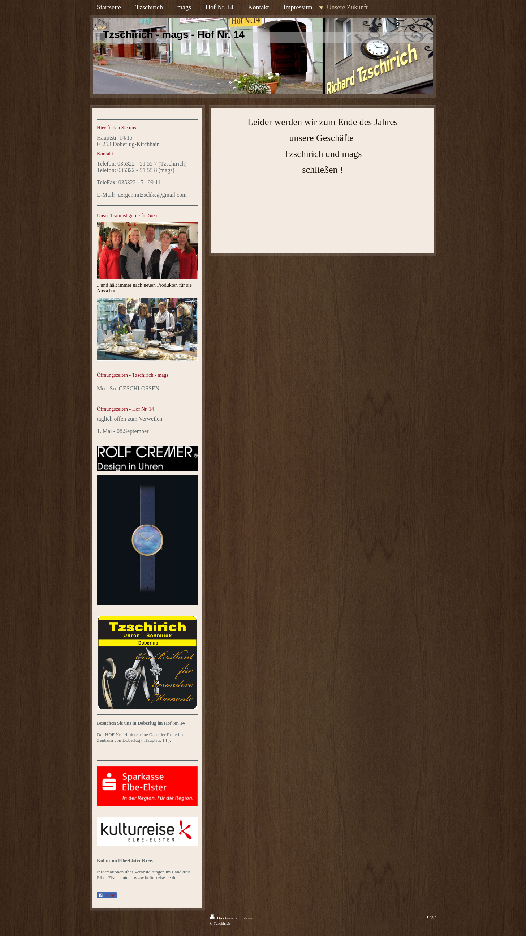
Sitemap (247, 918)
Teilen (106, 895)
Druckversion (225, 918)
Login (431, 917)
